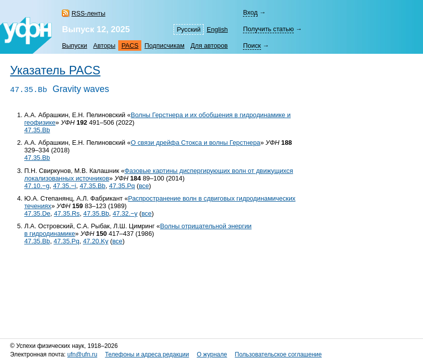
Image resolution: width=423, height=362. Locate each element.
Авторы (104, 45)
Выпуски (74, 45)
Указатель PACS (55, 70)
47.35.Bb (37, 130)
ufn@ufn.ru (82, 354)
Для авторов (209, 45)
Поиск (252, 45)
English (217, 29)
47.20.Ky (96, 241)
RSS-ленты (88, 13)
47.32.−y (125, 213)
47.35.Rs (66, 213)
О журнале (212, 354)
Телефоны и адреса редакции (147, 354)
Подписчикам (164, 45)
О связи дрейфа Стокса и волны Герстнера (195, 142)
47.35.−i (64, 186)
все (144, 186)
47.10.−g (36, 186)
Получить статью (268, 29)
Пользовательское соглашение (278, 354)
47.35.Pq (122, 186)
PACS (129, 45)
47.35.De (37, 213)
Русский (188, 29)
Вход (250, 12)
